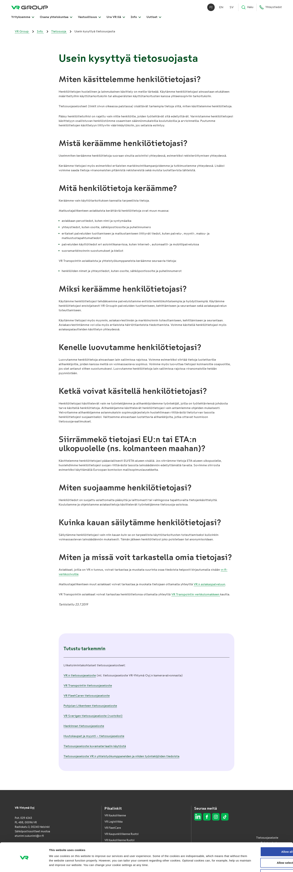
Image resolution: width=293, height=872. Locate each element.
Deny (261, 861)
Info (136, 17)
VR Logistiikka (113, 821)
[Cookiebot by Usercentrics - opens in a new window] (24, 865)
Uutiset (153, 17)
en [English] (221, 7)
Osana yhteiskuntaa (56, 17)
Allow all (262, 839)
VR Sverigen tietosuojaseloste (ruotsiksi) (93, 716)
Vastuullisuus (89, 17)
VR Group (22, 31)
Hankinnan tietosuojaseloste (84, 726)
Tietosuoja (59, 31)
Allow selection (262, 850)
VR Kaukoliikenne (115, 815)
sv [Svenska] (232, 7)
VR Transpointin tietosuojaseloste (88, 685)
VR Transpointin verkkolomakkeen (195, 594)
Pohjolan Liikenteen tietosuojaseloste (90, 705)
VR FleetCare (112, 828)
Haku (247, 7)
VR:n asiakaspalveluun (209, 584)
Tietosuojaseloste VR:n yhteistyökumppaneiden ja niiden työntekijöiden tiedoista (121, 756)
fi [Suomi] (211, 7)
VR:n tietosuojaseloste (80, 675)
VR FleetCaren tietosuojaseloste (87, 695)
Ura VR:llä (116, 17)
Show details (196, 864)
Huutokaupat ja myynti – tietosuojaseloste (94, 736)
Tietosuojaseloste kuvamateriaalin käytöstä (95, 746)
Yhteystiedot (270, 7)
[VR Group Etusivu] (29, 7)
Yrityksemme (22, 17)
